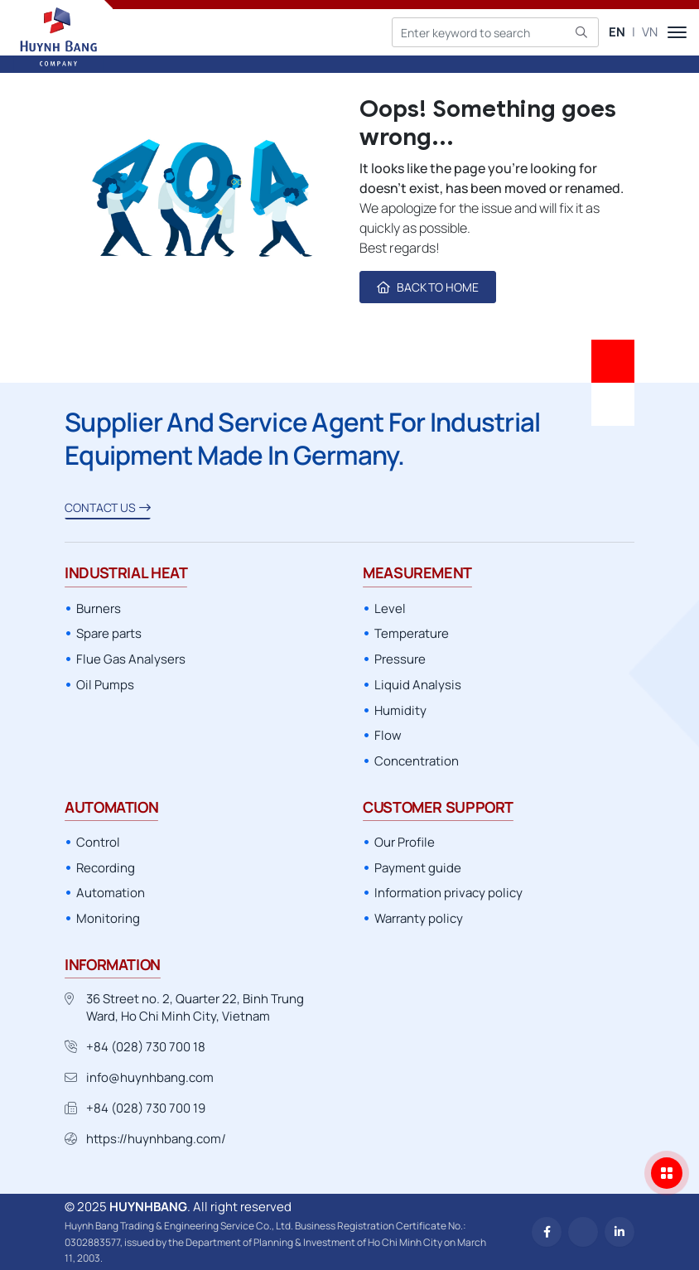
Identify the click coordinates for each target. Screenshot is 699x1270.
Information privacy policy (448, 892)
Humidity (400, 710)
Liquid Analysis (417, 684)
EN (617, 32)
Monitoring (108, 918)
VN (650, 32)
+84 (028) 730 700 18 (145, 1046)
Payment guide (417, 867)
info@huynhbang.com (150, 1077)
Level (390, 608)
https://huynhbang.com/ (156, 1138)
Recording (105, 867)
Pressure (400, 659)
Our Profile (404, 842)
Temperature (411, 633)
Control (98, 842)
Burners (98, 608)
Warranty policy (418, 918)
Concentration (416, 761)
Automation (110, 892)
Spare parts (109, 633)
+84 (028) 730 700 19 (145, 1108)
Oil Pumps (105, 684)
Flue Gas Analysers (131, 659)
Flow (388, 735)
